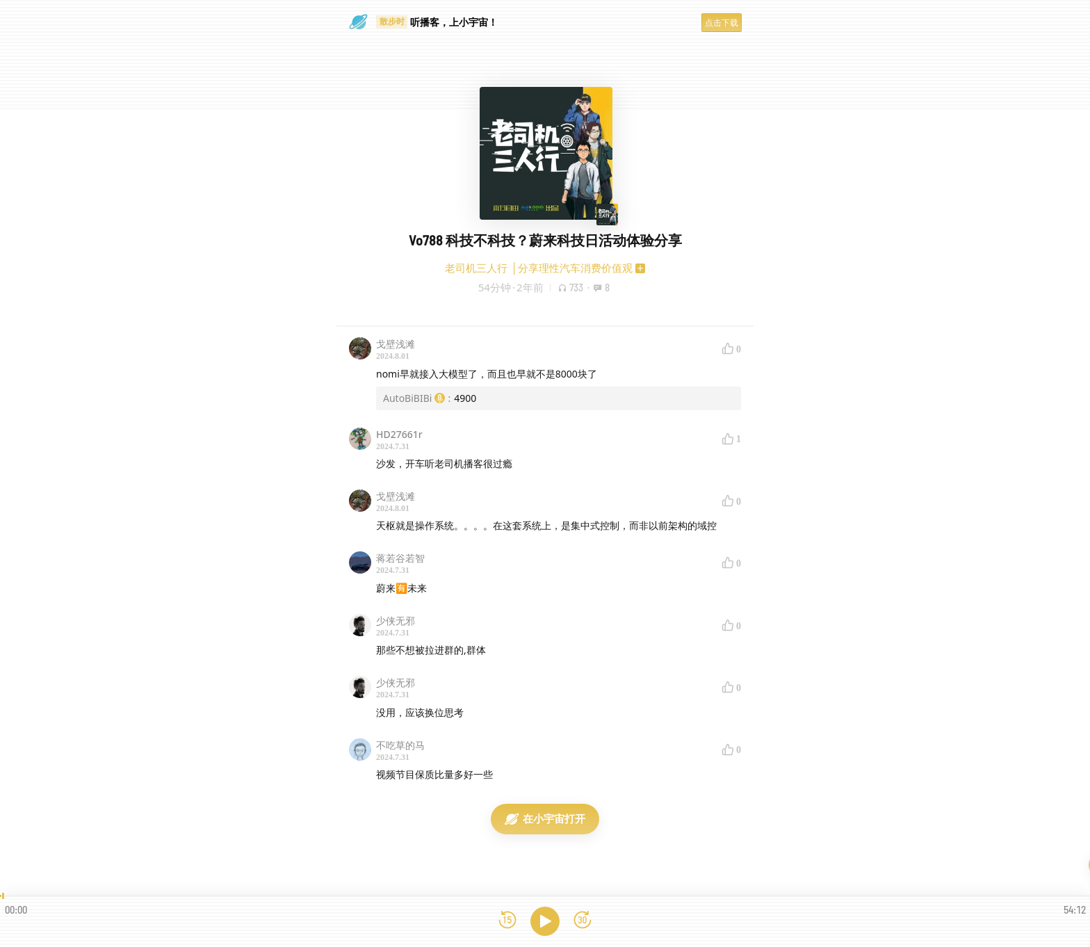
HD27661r (399, 434)
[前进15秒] (583, 921)
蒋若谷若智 (400, 558)
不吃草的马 (400, 745)
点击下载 (721, 23)
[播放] (545, 921)
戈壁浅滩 (395, 343)
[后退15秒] (507, 921)
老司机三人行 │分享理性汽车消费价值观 (539, 268)
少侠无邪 (395, 620)
